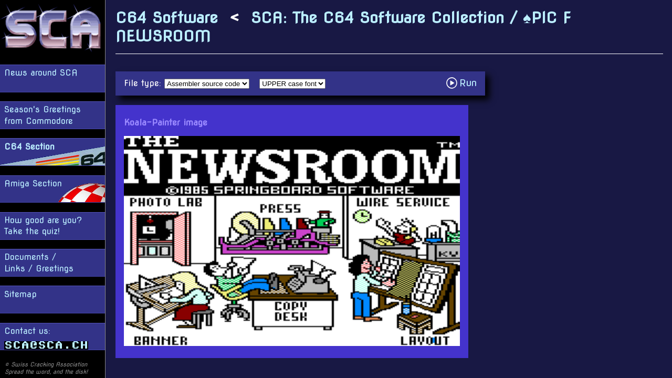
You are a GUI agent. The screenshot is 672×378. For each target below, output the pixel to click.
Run (464, 82)
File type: (144, 83)
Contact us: (46, 338)
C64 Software (167, 17)
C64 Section (29, 147)
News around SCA (41, 73)
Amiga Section (33, 183)
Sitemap (20, 294)
